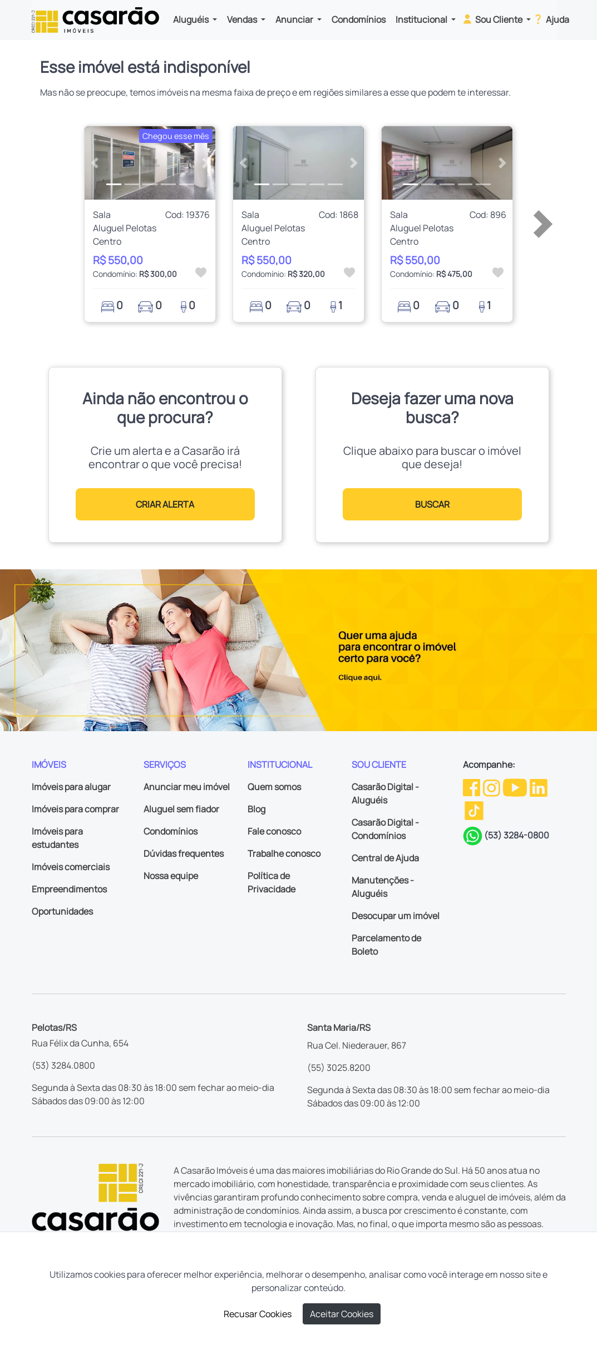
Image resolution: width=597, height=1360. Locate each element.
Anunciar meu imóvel (187, 787)
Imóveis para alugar (71, 787)
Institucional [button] (422, 19)
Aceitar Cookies (341, 1314)
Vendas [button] (243, 19)
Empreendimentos (69, 889)
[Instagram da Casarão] (492, 787)
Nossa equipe (171, 876)
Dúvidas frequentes (184, 853)
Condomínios (359, 19)
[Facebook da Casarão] (472, 787)
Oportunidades (62, 911)
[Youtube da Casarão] (516, 787)
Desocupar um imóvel (396, 916)
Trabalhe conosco (284, 853)
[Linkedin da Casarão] (539, 787)
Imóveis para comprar (75, 809)
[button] (94, 163)
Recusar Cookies (258, 1314)
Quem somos (274, 787)
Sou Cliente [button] (492, 19)
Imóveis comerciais (71, 867)
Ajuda (550, 19)
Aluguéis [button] (191, 19)
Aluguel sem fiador (181, 809)
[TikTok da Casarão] (474, 810)
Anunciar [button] (295, 19)
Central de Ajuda (385, 858)
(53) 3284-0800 (516, 835)
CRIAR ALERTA (165, 504)
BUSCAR (432, 504)
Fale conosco (274, 831)
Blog (256, 809)
